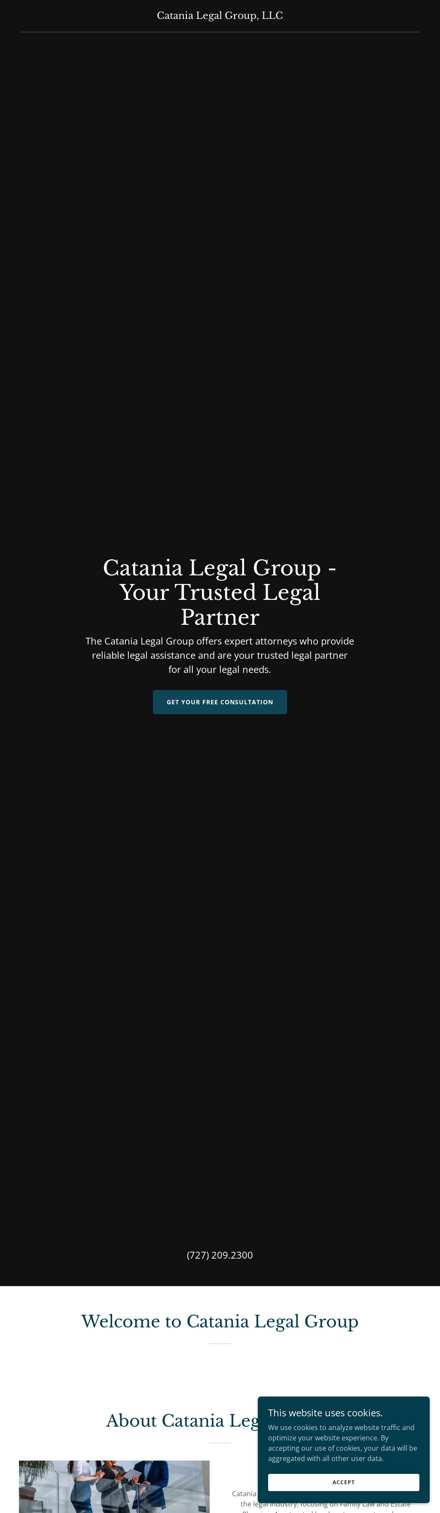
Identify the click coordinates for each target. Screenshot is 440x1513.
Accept (343, 1482)
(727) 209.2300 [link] (220, 1254)
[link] (220, 16)
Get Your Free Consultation (220, 702)
